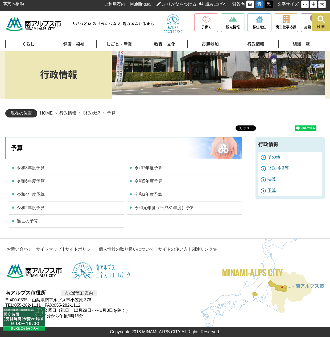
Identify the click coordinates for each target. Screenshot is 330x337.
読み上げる (216, 4)
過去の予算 (27, 221)
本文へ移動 (13, 3)
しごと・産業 (119, 44)
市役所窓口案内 (79, 293)
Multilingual (140, 4)
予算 (271, 190)
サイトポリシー (80, 249)
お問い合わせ (19, 249)
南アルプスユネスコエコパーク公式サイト (173, 24)
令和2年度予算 (31, 207)
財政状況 (91, 113)
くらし (28, 44)
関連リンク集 (204, 249)
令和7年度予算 (148, 168)
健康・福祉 (73, 44)
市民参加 (210, 44)
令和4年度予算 (31, 194)
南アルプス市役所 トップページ (34, 24)
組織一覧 (301, 44)
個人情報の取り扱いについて (126, 249)
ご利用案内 (114, 4)
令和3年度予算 (148, 194)
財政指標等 (278, 168)
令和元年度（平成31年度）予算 (164, 207)
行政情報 (255, 44)
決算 (271, 179)
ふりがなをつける (179, 4)
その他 (273, 157)
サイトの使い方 (173, 249)
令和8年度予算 (31, 168)
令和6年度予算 (31, 181)
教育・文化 (164, 44)
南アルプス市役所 (34, 270)
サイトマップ (48, 249)
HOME (46, 113)
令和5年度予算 (148, 181)
